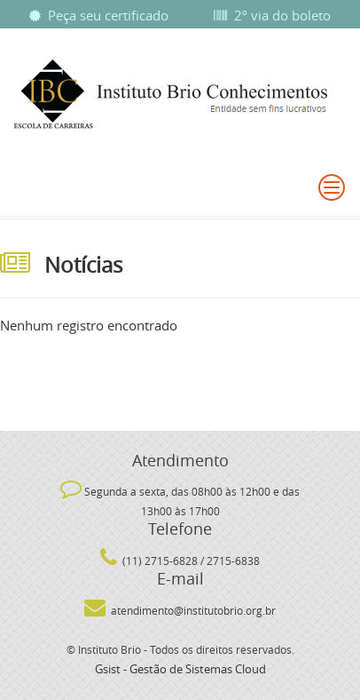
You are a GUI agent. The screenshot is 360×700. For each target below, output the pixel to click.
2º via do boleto (272, 15)
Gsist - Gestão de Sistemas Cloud (180, 669)
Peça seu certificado (98, 15)
